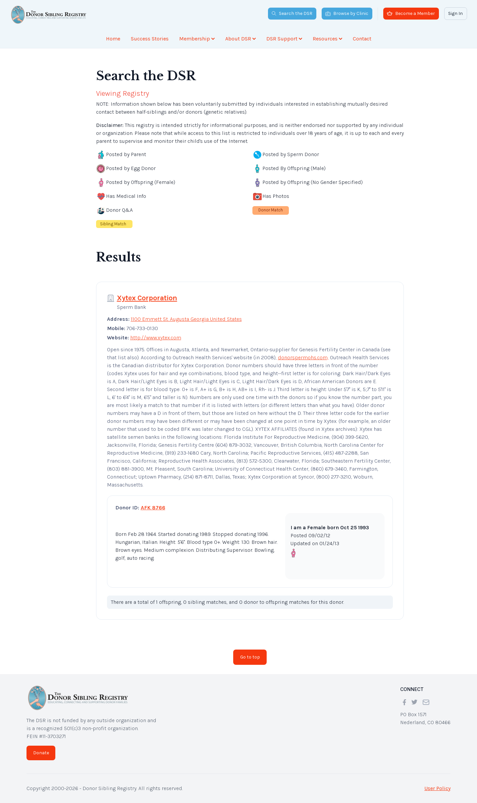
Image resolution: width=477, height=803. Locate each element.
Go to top (250, 657)
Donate (41, 753)
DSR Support (284, 38)
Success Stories (150, 38)
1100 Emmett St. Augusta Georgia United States (186, 319)
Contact (362, 38)
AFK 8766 (153, 507)
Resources (327, 38)
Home (113, 38)
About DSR (240, 38)
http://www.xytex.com (155, 337)
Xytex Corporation (147, 298)
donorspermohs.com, (303, 357)
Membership (197, 38)
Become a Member (411, 13)
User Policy (437, 788)
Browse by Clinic (346, 13)
